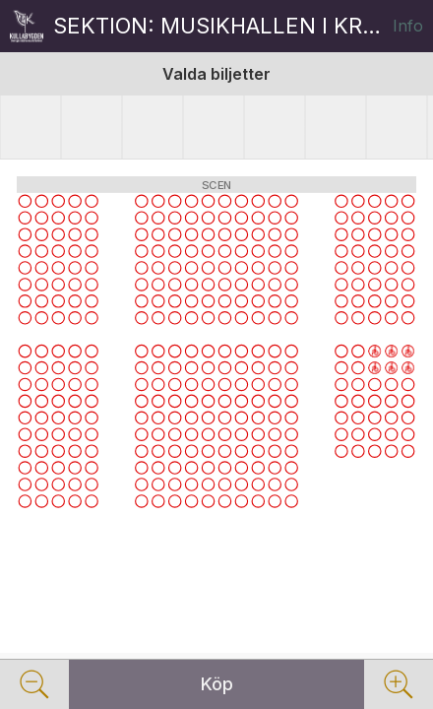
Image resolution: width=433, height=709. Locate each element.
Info (408, 25)
